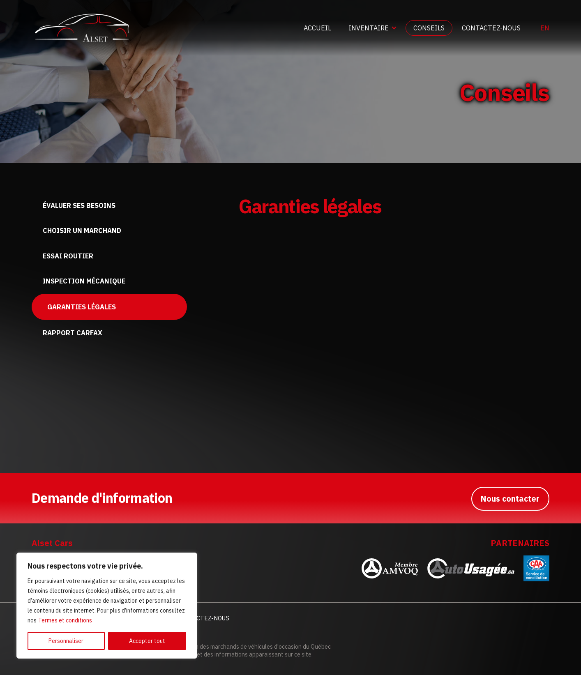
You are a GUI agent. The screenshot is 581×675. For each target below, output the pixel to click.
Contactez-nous (491, 27)
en (544, 28)
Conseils (429, 27)
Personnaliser (65, 641)
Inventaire (368, 27)
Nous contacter (509, 498)
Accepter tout (147, 641)
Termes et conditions (65, 620)
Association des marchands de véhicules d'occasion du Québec (249, 646)
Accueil (317, 27)
